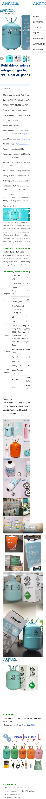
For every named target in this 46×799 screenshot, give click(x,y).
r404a (23, 725)
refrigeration (25, 134)
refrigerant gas (26, 139)
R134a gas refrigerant (23, 144)
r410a (32, 725)
